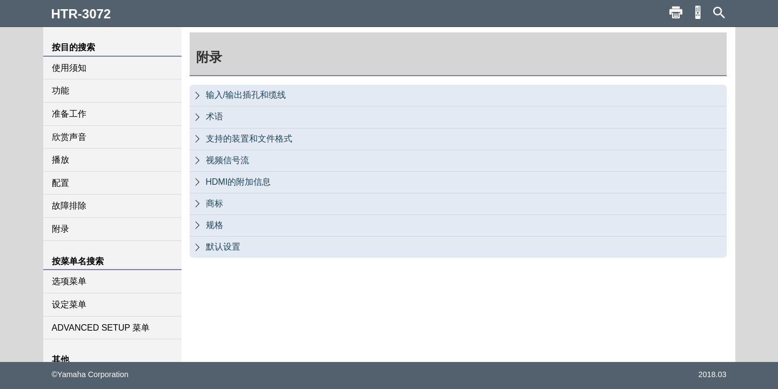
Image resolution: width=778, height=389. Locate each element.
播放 (60, 159)
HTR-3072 (81, 13)
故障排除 (69, 205)
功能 (60, 90)
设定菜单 (69, 304)
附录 (60, 228)
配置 (60, 182)
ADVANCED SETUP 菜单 (101, 327)
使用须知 (69, 67)
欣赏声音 (69, 137)
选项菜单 (69, 281)
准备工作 (69, 113)
